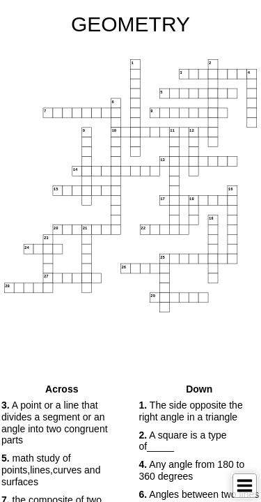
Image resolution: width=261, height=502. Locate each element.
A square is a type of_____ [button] (183, 440)
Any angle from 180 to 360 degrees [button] (192, 470)
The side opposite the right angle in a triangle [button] (191, 411)
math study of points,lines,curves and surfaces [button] (50, 469)
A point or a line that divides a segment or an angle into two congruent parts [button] (54, 423)
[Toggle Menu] (244, 485)
